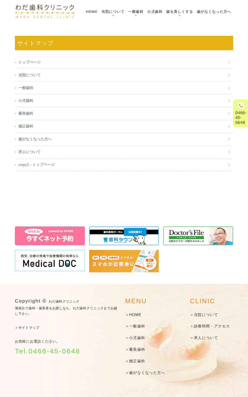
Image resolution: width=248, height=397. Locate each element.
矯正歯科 (25, 126)
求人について (29, 152)
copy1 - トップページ (36, 165)
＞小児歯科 (135, 338)
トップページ (29, 62)
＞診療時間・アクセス (210, 326)
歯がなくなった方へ (214, 11)
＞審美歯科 (135, 349)
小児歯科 (155, 11)
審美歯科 (25, 113)
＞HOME (133, 315)
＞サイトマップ (27, 327)
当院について (112, 11)
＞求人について (204, 338)
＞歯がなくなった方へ (145, 373)
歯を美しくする (179, 11)
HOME (92, 11)
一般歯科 (136, 11)
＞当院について (204, 315)
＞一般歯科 (135, 326)
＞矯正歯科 (135, 361)
